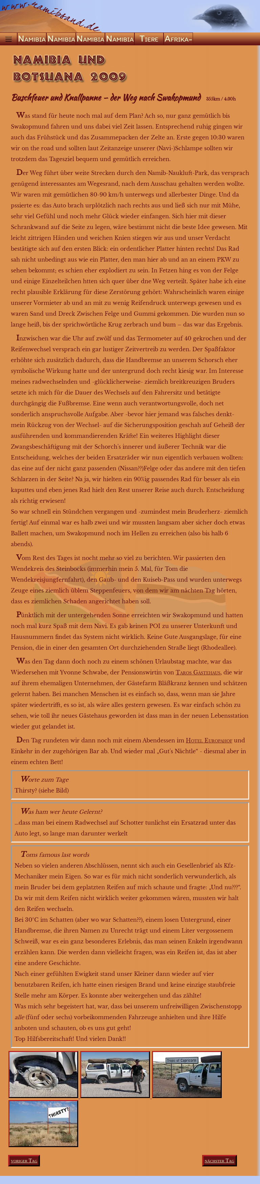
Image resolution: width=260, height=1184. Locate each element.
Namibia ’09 (90, 39)
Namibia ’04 (32, 39)
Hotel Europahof (209, 740)
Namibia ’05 (61, 39)
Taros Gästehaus (198, 672)
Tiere (148, 38)
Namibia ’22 (120, 39)
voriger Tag (24, 1160)
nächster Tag (219, 1160)
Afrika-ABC (178, 39)
